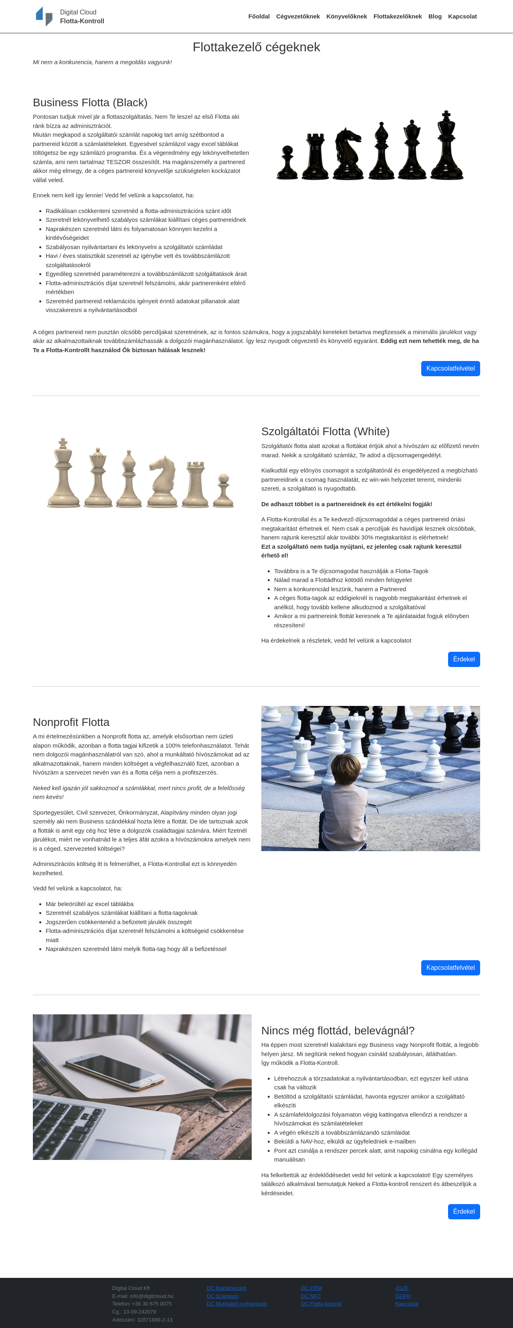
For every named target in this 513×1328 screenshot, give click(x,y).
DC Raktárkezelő (226, 1288)
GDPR (403, 1296)
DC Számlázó (223, 1296)
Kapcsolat (462, 16)
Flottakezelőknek (398, 16)
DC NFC (311, 1296)
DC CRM (311, 1288)
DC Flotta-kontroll (321, 1304)
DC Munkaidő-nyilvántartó (237, 1304)
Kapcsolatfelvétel (450, 368)
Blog (435, 16)
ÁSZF (402, 1288)
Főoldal (259, 16)
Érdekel (464, 659)
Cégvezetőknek (298, 16)
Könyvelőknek (346, 16)
